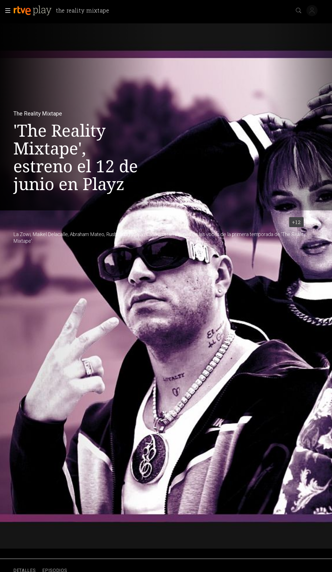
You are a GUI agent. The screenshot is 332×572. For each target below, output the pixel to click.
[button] (6, 10)
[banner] (63, 10)
